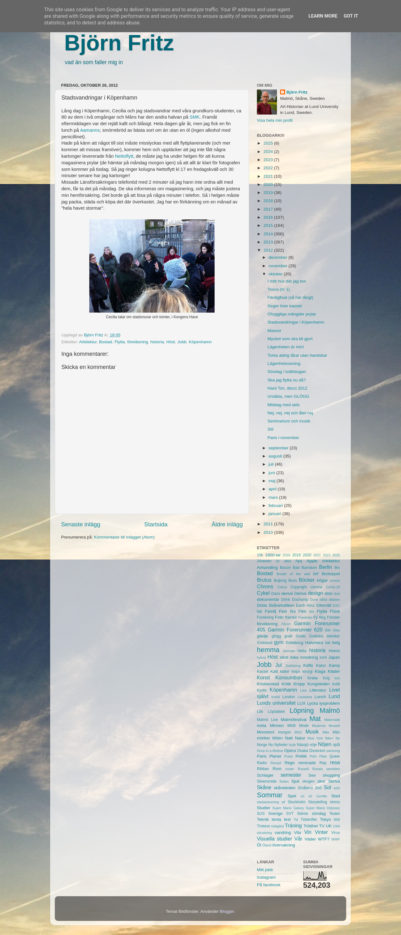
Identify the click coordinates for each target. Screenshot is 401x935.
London (288, 697)
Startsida (156, 524)
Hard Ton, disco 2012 (287, 388)
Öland (266, 845)
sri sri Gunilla (314, 796)
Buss (293, 580)
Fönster (333, 617)
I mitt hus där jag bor (287, 281)
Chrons (265, 586)
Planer (275, 756)
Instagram (266, 877)
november (278, 265)
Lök (260, 711)
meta (261, 725)
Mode (304, 725)
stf (283, 802)
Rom (277, 768)
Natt (289, 738)
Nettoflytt (124, 156)
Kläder (334, 671)
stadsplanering (268, 802)
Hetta (301, 651)
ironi (323, 657)
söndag (318, 813)
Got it (351, 16)
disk (337, 593)
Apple (312, 561)
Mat (315, 719)
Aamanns (90, 130)
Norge (262, 745)
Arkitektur (87, 342)
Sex (312, 775)
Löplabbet (276, 711)
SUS (261, 813)
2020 (268, 184)
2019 (268, 192)
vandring (283, 832)
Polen (288, 756)
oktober (276, 274)
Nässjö (303, 745)
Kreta (313, 678)
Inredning (309, 657)
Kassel (262, 671)
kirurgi (307, 671)
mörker (263, 738)
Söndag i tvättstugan (287, 371)
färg (322, 617)
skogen (308, 781)
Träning (293, 825)
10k (260, 555)
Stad (335, 796)
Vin (307, 832)
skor (321, 781)
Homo (334, 650)
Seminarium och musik (289, 421)
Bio (337, 567)
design (315, 593)
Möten (277, 738)
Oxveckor (317, 751)
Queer (334, 756)
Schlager (265, 775)
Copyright (298, 587)
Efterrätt (323, 605)
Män (336, 732)
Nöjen (324, 744)
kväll (336, 684)
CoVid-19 (333, 587)
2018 (268, 200)
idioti (284, 657)
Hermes (289, 651)
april (273, 489)
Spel (292, 796)
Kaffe (308, 665)
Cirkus (282, 587)
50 (277, 561)
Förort (285, 624)
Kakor (321, 665)
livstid (275, 697)
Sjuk (295, 781)
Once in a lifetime (270, 751)
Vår (298, 838)
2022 (268, 168)
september (279, 448)
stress (335, 802)
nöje (313, 745)
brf (315, 573)
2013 (268, 242)
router (289, 769)
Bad (296, 567)
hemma (268, 650)
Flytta (120, 342)
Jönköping (292, 665)
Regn (289, 762)
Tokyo (325, 819)
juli (271, 464)
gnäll (288, 636)
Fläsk (335, 611)
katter (284, 671)
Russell (303, 769)
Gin (328, 630)
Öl (259, 845)
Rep (323, 763)
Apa (298, 561)
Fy (315, 617)
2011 (268, 524)
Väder (310, 839)
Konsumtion (288, 677)
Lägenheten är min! (286, 347)
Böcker (307, 580)
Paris (262, 756)
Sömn (302, 813)
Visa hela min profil (275, 120)
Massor (274, 330)
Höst (170, 342)
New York (315, 738)
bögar (322, 580)
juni (272, 472)
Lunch (320, 696)
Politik (301, 756)
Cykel (263, 593)
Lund (334, 696)
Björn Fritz (119, 43)
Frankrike (305, 617)
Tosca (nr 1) (279, 289)
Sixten (284, 781)
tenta (276, 819)
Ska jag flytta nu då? (287, 380)
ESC (336, 605)
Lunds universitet (276, 703)
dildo (329, 593)
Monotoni (265, 732)
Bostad (105, 342)
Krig (326, 678)
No (338, 738)
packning (333, 751)
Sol (327, 787)
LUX (301, 703)
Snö (318, 788)
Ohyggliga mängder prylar (292, 314)
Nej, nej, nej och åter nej (290, 413)
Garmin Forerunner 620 (295, 629)
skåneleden (284, 787)
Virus (335, 832)
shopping (331, 775)
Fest (283, 611)
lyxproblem (330, 703)
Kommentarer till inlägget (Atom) (124, 537)
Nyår (292, 745)
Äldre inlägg (227, 524)
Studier (263, 807)
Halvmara (314, 642)
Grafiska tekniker (324, 636)
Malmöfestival (294, 719)
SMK (195, 117)
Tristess (263, 826)
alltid (287, 561)
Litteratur (318, 690)
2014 (268, 234)
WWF (335, 839)
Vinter (321, 832)
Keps (296, 671)
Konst (263, 677)
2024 (268, 151)
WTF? (324, 839)
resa (335, 762)
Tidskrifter (309, 819)
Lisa (303, 690)
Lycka (312, 703)
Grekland (264, 643)
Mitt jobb (265, 869)
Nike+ (329, 738)
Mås (326, 732)
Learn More (323, 16)
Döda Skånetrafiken (275, 605)
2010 (268, 532)
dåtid (323, 599)
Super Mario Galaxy (288, 808)
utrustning (264, 833)
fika (293, 611)
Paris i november (283, 437)
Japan (334, 657)
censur (335, 580)
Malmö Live (267, 720)
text (287, 819)
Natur (300, 738)
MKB (291, 725)
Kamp (334, 665)
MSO (298, 732)
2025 (268, 143)
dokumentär (268, 599)
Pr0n (313, 756)
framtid (291, 617)
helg (336, 642)
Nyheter (281, 745)
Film (302, 611)
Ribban (263, 769)
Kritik (286, 684)
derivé (287, 593)
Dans (275, 593)
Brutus (264, 580)
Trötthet (310, 826)
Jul (278, 665)
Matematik (332, 720)
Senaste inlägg (80, 524)
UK (329, 826)
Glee (336, 630)
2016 (268, 217)
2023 (268, 159)
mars (273, 497)
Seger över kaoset (285, 306)
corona (316, 587)
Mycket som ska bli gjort (290, 338)
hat (327, 643)
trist (337, 819)
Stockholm (296, 802)
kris (337, 678)
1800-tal (272, 555)
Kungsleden (318, 684)
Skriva (334, 781)
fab (259, 611)
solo (337, 788)
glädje (262, 636)
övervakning (283, 845)
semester (290, 775)
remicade (307, 762)
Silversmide (267, 781)
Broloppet (331, 573)
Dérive (300, 593)
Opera (290, 750)
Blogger (227, 911)
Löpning (302, 710)
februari (276, 505)
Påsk (323, 756)
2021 (268, 176)
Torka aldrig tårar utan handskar (297, 355)
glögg (276, 636)
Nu (270, 745)
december (278, 257)
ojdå (336, 745)
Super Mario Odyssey (323, 808)
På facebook (268, 884)
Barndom (309, 567)
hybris (261, 657)
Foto (279, 617)
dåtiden (334, 599)
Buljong (280, 580)
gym (279, 642)
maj (272, 480)
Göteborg (294, 642)
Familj (270, 611)
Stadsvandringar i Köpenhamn (296, 322)
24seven (264, 561)
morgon (284, 732)
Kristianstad (268, 684)
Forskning (265, 617)
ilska (294, 657)
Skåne (264, 787)
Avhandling (267, 567)
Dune (314, 599)
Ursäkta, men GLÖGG (289, 396)
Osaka (302, 751)
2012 (268, 250)
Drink (285, 599)
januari (275, 513)
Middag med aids (284, 404)
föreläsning (137, 342)
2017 (268, 209)
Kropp (299, 684)
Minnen (277, 725)
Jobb (181, 342)
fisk (311, 611)
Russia (317, 769)
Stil (270, 429)
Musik (312, 731)
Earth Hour (305, 605)
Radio (262, 763)
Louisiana (305, 697)
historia (157, 342)
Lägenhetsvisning (284, 363)
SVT (290, 813)
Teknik (263, 819)
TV (322, 826)
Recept (275, 763)
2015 (268, 225)
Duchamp (300, 599)
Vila (297, 832)
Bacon (285, 567)
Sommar (270, 795)
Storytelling (317, 802)
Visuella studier (274, 838)
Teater (334, 813)
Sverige (275, 813)
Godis (301, 636)
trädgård (277, 826)
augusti (275, 456)
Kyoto (262, 690)
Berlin (325, 567)
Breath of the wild (293, 574)
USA (336, 826)
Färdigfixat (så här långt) (290, 297)
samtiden (333, 769)
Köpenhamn (200, 342)
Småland (305, 788)
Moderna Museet (326, 726)
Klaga (320, 671)
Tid (296, 819)
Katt (274, 671)
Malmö (330, 710)
